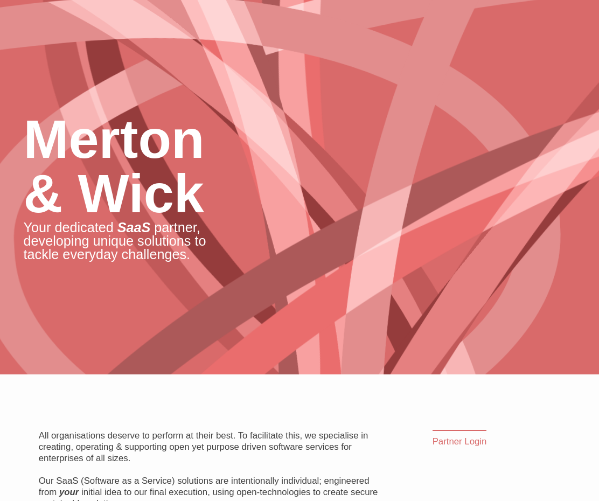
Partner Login (460, 441)
